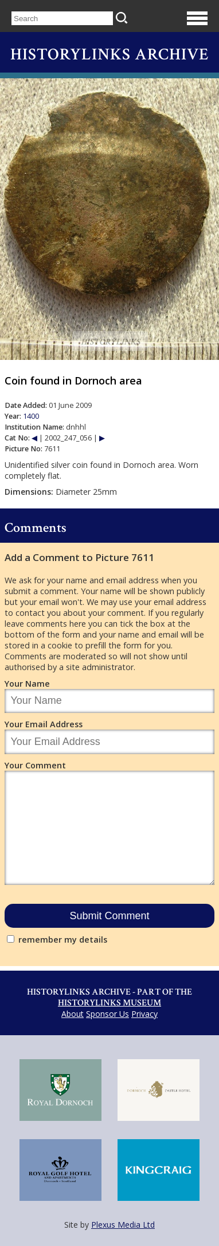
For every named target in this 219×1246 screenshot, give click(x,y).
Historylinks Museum (109, 1003)
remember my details (62, 939)
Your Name (27, 683)
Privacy (144, 1013)
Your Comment (35, 765)
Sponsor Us (107, 1013)
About (72, 1013)
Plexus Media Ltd (123, 1224)
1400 (31, 416)
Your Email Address (44, 724)
